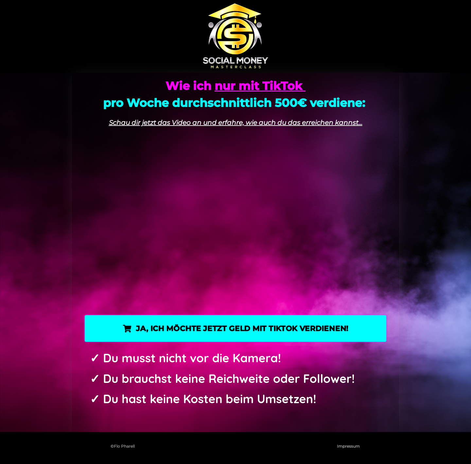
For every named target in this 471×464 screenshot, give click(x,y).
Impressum (348, 446)
